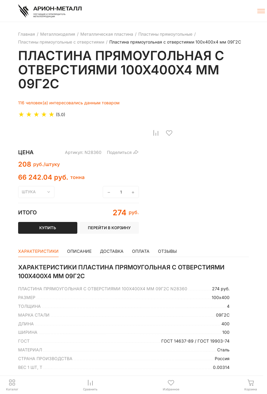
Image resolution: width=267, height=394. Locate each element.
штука (29, 191)
